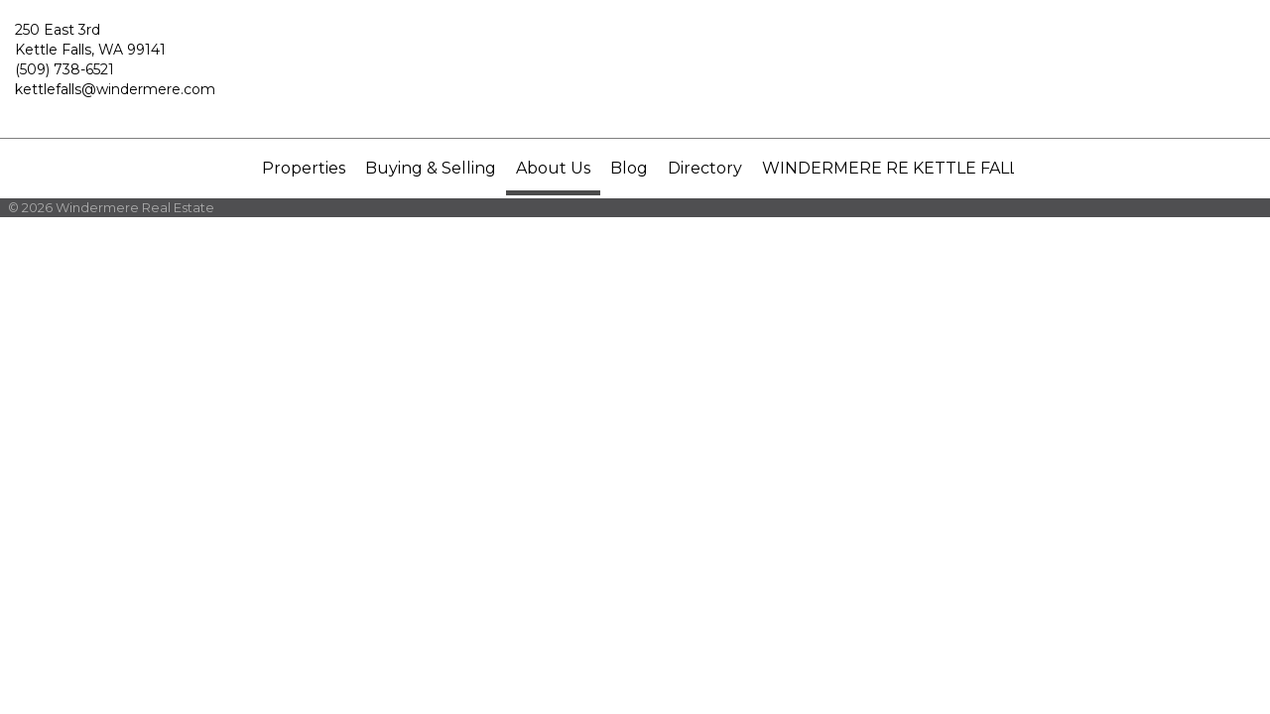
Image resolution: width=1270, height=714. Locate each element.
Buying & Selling (430, 168)
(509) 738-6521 (64, 69)
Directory (705, 168)
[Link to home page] (635, 69)
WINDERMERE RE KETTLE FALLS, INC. (914, 168)
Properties (303, 168)
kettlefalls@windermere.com (115, 89)
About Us (553, 168)
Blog (629, 168)
